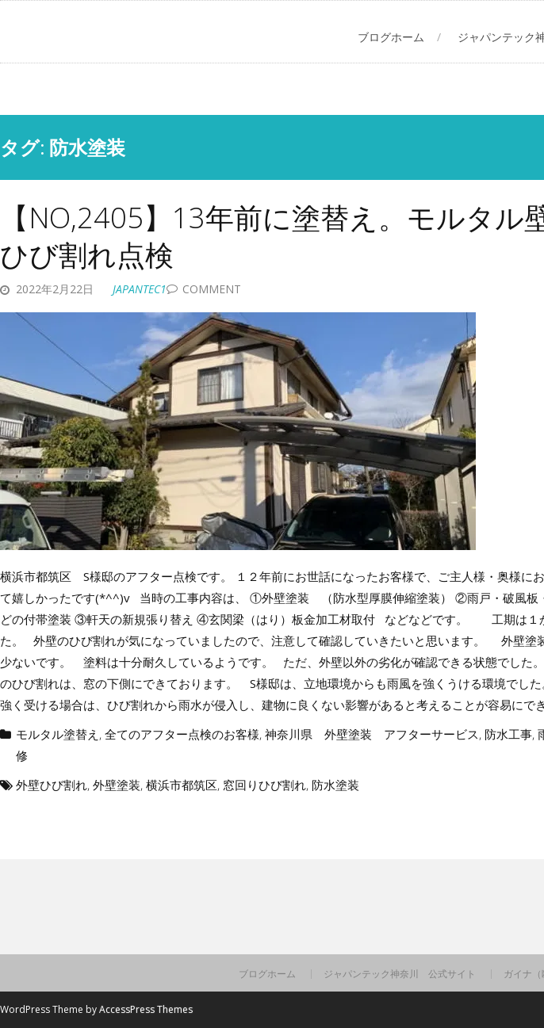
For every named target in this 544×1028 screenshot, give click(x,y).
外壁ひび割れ (51, 785)
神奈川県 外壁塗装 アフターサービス (372, 734)
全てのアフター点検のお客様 (182, 734)
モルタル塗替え (57, 734)
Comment (211, 288)
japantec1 (140, 288)
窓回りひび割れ (264, 785)
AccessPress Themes (146, 1009)
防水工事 (508, 734)
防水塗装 (335, 785)
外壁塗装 (116, 785)
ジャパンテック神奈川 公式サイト (400, 974)
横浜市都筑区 (181, 785)
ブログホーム (391, 36)
